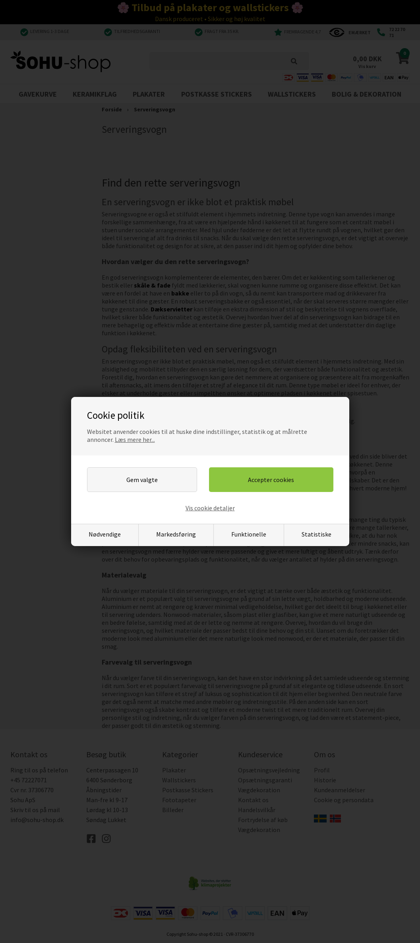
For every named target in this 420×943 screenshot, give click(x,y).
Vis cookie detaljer (210, 508)
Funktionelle (248, 534)
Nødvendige (105, 534)
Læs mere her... (135, 439)
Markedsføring (176, 534)
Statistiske (316, 534)
